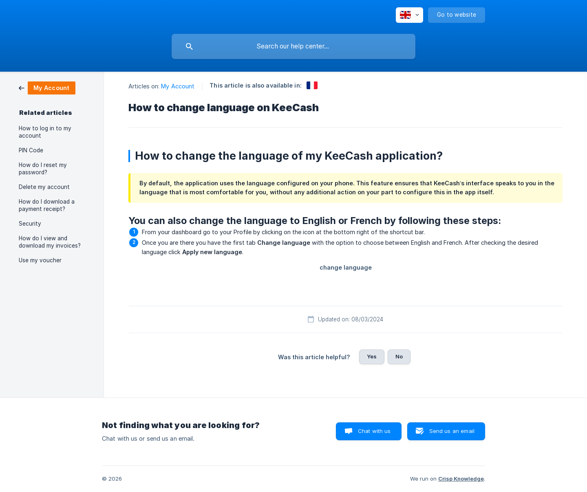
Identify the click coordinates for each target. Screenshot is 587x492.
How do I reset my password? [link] (43, 169)
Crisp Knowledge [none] (461, 478)
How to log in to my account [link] (45, 132)
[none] (409, 15)
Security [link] (30, 223)
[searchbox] (293, 46)
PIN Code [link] (31, 150)
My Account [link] (177, 86)
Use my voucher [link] (40, 260)
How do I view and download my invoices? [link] (50, 242)
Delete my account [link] (44, 187)
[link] (47, 87)
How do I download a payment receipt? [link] (47, 205)
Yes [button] (372, 356)
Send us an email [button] (451, 431)
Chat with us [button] (374, 431)
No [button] (399, 356)
